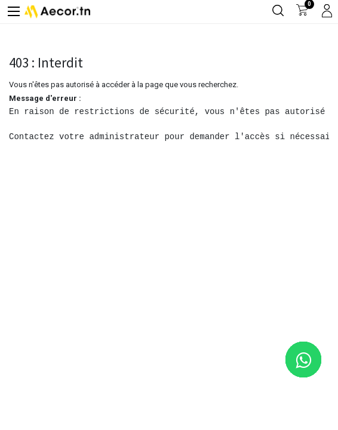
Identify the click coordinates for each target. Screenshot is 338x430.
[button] (309, 401)
